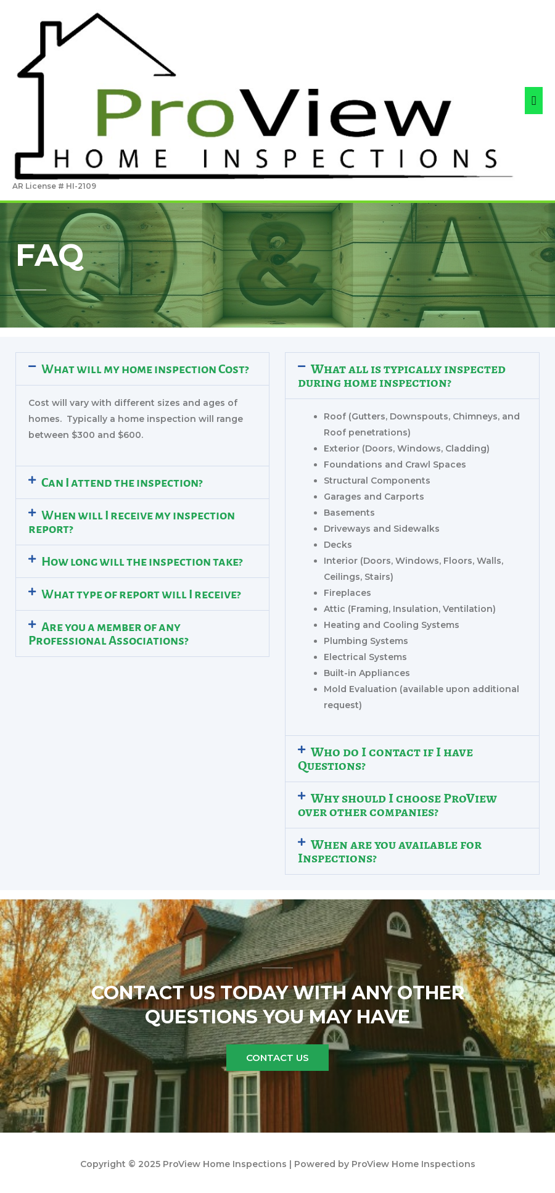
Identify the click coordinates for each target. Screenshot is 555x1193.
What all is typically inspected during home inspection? (402, 376)
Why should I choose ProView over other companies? (397, 805)
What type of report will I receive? (140, 594)
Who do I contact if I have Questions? (385, 759)
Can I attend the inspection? (121, 482)
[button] (142, 369)
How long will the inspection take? (141, 561)
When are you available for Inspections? (390, 851)
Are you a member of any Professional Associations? (108, 633)
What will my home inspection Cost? (145, 369)
